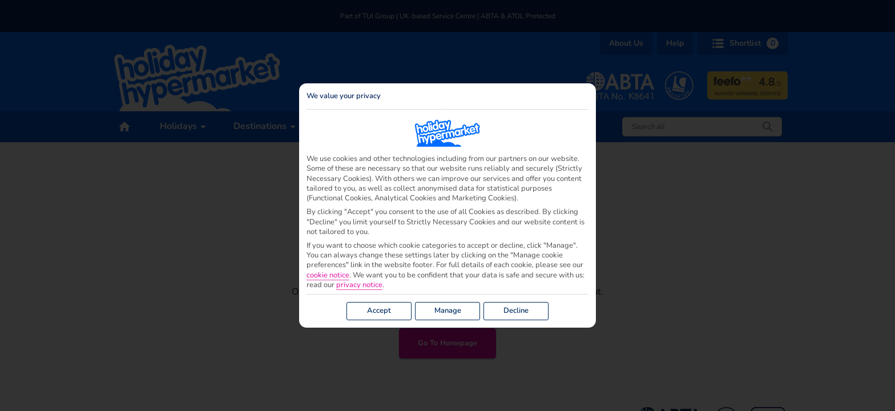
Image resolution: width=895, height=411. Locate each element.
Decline (516, 310)
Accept (379, 310)
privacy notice (359, 285)
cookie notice (328, 275)
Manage (447, 310)
